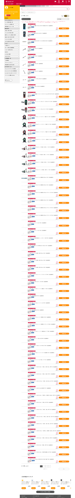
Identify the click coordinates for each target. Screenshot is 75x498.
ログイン (8, 80)
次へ (64, 464)
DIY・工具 (38, 5)
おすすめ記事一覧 (36, 491)
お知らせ (6, 52)
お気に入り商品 (24, 493)
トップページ (22, 5)
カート (34, 493)
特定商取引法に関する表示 (9, 64)
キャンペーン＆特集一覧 (9, 24)
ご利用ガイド (7, 45)
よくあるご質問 (7, 54)
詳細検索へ (7, 18)
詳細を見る (64, 28)
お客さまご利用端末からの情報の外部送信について (62, 495)
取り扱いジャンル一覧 (25, 496)
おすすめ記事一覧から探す (9, 41)
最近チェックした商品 (25, 495)
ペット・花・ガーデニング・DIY (31, 5)
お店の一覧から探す (8, 30)
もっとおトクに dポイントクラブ (11, 73)
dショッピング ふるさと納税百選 (11, 70)
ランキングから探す (8, 39)
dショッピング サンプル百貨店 (10, 68)
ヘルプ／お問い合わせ (9, 49)
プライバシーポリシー (9, 62)
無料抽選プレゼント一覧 (9, 26)
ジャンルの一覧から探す (9, 32)
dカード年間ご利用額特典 (9, 47)
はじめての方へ (7, 56)
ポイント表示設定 (36, 496)
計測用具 (43, 5)
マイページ (35, 495)
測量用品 (47, 5)
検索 (67, 9)
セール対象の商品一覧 (9, 22)
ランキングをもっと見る (45, 487)
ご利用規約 (7, 60)
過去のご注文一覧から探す (9, 37)
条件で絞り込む (26, 19)
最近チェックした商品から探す (10, 34)
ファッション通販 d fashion (10, 75)
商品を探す (23, 491)
